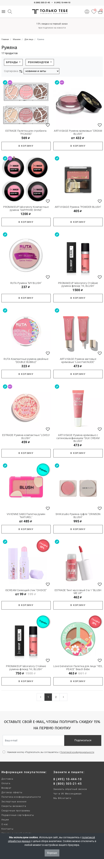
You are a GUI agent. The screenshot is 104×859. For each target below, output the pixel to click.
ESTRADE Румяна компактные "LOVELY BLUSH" (26, 437)
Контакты (7, 829)
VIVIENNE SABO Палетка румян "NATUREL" (26, 516)
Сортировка (11, 71)
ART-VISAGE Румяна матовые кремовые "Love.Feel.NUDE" (78, 360)
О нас (4, 824)
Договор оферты (12, 792)
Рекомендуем (39, 62)
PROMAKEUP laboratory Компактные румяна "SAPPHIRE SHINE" (26, 208)
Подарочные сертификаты (17, 815)
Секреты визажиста (13, 806)
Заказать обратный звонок (70, 789)
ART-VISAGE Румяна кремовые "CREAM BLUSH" (78, 132)
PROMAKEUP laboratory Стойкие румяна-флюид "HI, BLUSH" (78, 285)
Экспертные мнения (13, 801)
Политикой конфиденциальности (77, 752)
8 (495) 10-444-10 (62, 2)
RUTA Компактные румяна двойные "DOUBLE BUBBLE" (26, 360)
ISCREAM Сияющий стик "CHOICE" (26, 590)
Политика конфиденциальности (21, 797)
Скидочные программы (15, 810)
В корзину (26, 146)
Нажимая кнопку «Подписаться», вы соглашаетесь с (50, 752)
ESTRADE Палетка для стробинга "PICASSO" (26, 132)
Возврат (6, 788)
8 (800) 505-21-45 (42, 2)
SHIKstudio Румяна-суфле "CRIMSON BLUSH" (78, 516)
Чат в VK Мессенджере (67, 793)
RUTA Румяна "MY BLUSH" (26, 283)
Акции (5, 819)
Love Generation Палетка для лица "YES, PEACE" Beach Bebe (78, 668)
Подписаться (82, 740)
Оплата (5, 783)
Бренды (12, 62)
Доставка (7, 779)
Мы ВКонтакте (62, 798)
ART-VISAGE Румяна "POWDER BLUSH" (78, 206)
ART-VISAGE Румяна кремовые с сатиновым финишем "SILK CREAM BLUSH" (77, 438)
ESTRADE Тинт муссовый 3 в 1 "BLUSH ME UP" (78, 592)
